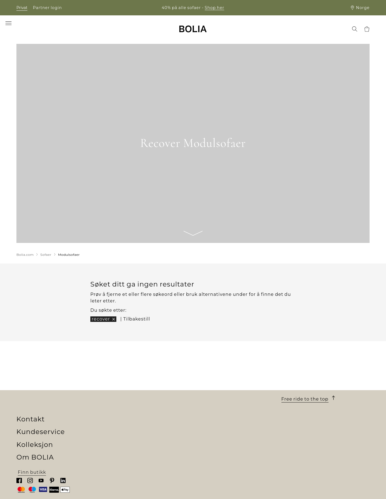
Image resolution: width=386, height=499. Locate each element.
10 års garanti (209, 412)
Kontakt (296, 383)
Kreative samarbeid (40, 432)
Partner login (47, 7)
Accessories (119, 432)
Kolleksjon (124, 383)
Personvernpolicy (214, 445)
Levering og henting (218, 406)
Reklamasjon (209, 432)
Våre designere (34, 419)
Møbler (113, 406)
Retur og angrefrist (216, 425)
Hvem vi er (29, 392)
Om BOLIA (37, 383)
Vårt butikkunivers (39, 399)
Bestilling (205, 392)
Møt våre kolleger (37, 406)
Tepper (113, 425)
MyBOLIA (27, 452)
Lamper (114, 419)
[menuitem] (25, 29)
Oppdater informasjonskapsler (230, 452)
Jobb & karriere (34, 412)
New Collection (123, 392)
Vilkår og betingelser (218, 419)
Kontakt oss (207, 438)
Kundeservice (217, 383)
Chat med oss (298, 419)
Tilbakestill (136, 319)
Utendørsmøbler (125, 412)
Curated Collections (129, 438)
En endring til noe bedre (46, 425)
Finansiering (208, 399)
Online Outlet (122, 452)
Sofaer (113, 399)
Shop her (214, 7)
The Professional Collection (138, 445)
